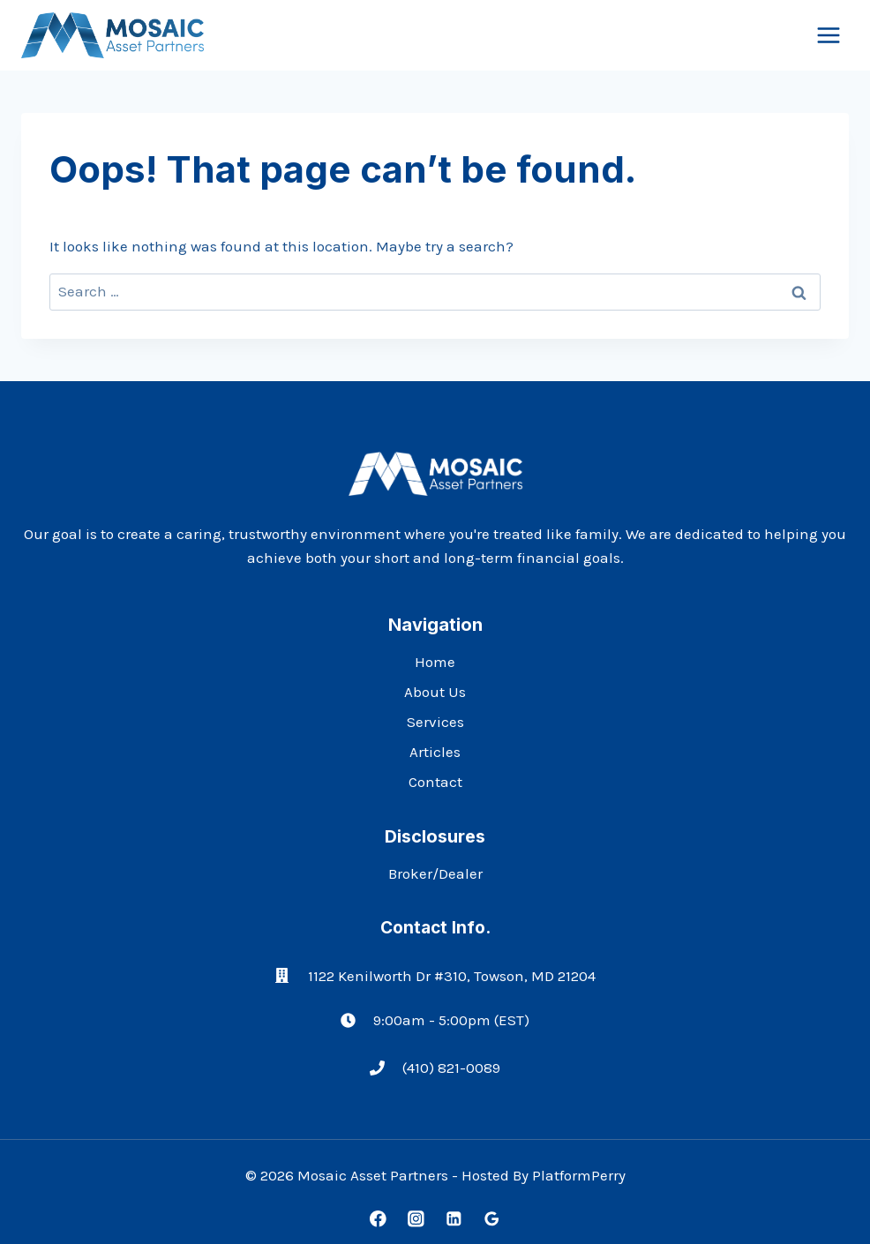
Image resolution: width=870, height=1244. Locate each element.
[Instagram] (416, 1219)
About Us (435, 692)
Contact (435, 782)
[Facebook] (378, 1219)
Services (435, 722)
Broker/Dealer (435, 873)
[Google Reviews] (492, 1219)
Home (435, 662)
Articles (435, 752)
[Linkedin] (454, 1219)
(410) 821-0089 (451, 1067)
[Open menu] (828, 35)
